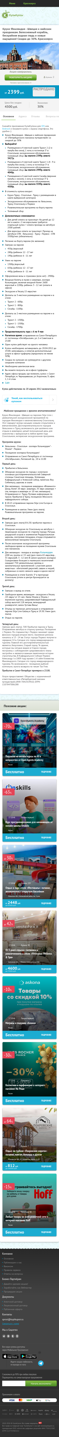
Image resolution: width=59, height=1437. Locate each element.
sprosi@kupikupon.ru (12, 1319)
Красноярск (29, 3)
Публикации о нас (13, 1262)
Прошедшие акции (13, 1291)
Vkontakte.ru (8, 1336)
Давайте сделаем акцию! (16, 1283)
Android (6, 128)
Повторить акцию (20, 77)
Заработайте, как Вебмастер (18, 1287)
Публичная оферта (13, 1309)
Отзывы (35, 116)
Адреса (23, 116)
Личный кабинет (55, 3)
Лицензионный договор (16, 1305)
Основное (8, 116)
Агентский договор (13, 1301)
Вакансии (8, 1266)
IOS (43, 126)
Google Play (28, 1356)
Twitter (12, 1336)
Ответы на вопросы (13, 1273)
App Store (10, 1356)
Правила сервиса (12, 1270)
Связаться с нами (10, 1323)
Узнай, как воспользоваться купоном (26, 400)
